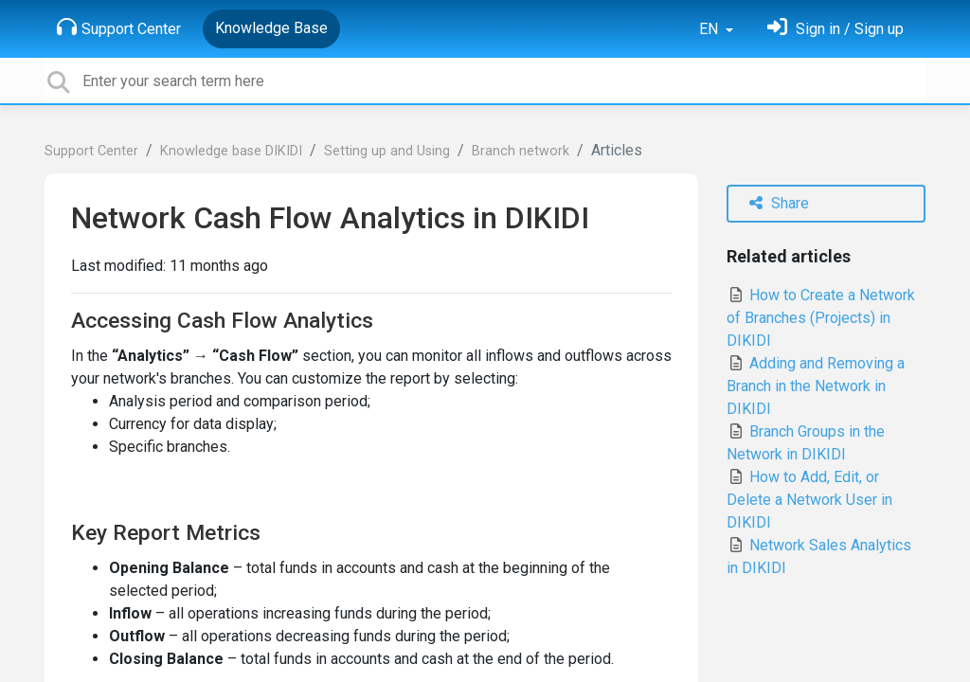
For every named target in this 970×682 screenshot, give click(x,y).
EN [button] (710, 29)
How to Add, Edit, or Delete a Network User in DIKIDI (809, 499)
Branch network (520, 151)
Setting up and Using (387, 151)
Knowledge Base (271, 28)
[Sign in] (835, 28)
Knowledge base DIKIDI (231, 151)
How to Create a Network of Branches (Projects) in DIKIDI (821, 318)
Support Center (119, 27)
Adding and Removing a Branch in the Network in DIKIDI (816, 386)
